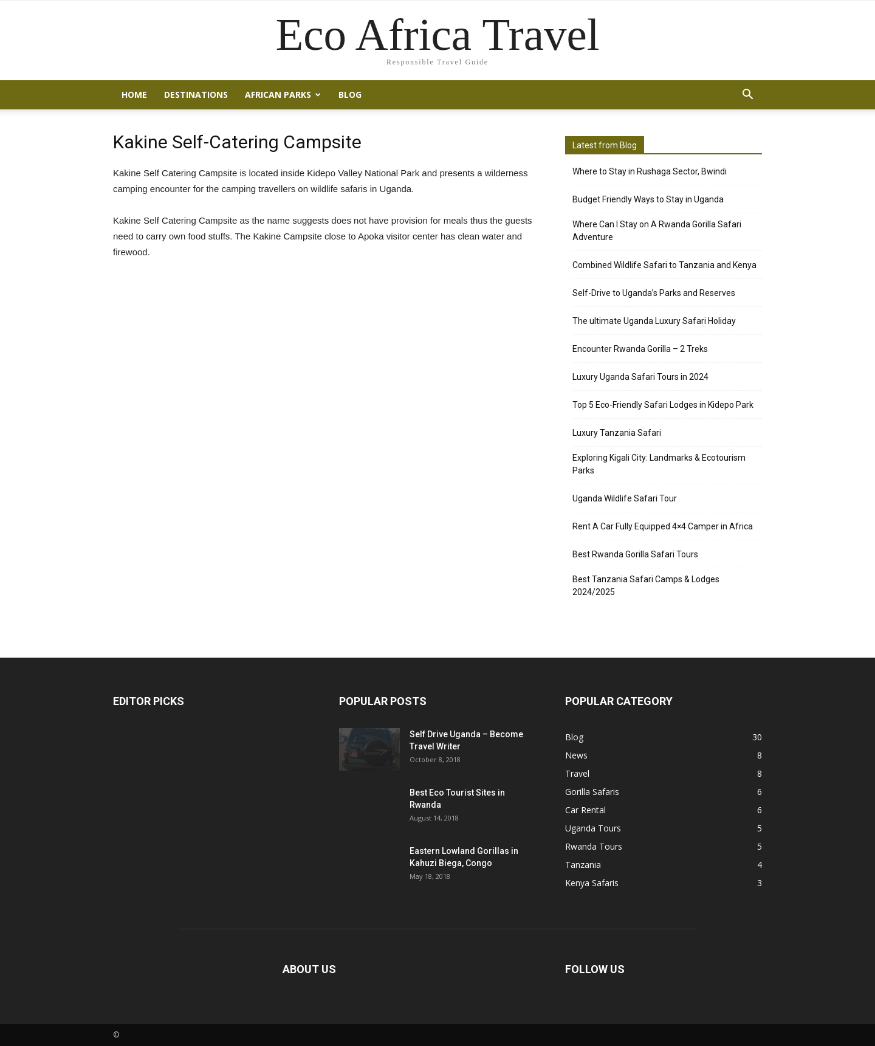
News (576, 755)
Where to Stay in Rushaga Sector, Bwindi (649, 171)
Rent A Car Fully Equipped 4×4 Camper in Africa (662, 526)
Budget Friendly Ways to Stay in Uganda (648, 199)
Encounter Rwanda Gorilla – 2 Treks (640, 349)
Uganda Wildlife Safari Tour (624, 498)
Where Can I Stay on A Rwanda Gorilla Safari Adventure (656, 230)
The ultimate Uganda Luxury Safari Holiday (654, 321)
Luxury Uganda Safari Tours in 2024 (640, 377)
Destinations (196, 94)
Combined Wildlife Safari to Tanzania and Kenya (664, 265)
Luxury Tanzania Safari (616, 433)
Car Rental (585, 810)
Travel (577, 773)
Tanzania (583, 864)
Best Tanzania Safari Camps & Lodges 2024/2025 (645, 585)
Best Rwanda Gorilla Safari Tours (635, 554)
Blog (350, 94)
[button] (747, 94)
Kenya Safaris (592, 883)
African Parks (283, 94)
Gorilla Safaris (592, 791)
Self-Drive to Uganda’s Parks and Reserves (653, 293)
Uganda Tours (593, 828)
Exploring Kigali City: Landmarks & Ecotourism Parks (659, 464)
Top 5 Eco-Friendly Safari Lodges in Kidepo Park (662, 405)
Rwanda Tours (593, 846)
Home (134, 94)
